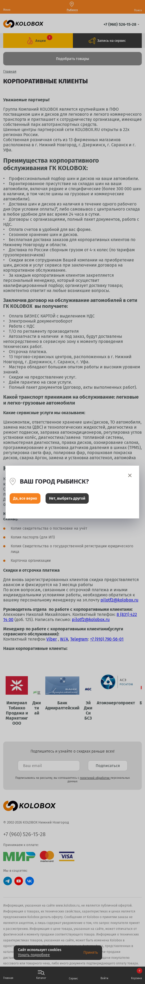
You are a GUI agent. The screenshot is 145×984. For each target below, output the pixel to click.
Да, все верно (25, 498)
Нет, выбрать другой (67, 498)
